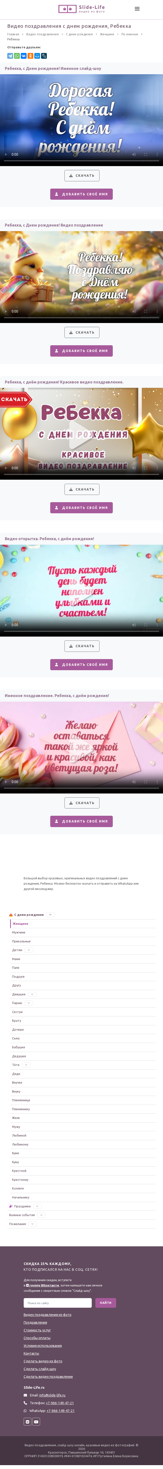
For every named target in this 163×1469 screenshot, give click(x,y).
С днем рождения (32, 918)
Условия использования (43, 1349)
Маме (16, 962)
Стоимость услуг (37, 1334)
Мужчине (18, 936)
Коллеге (18, 1192)
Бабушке (18, 1051)
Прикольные (21, 945)
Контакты (31, 1357)
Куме (15, 1157)
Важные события (27, 1218)
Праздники (25, 1210)
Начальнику (20, 1201)
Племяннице (21, 1104)
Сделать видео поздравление (48, 1380)
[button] (50, 918)
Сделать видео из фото (43, 1365)
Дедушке (19, 1059)
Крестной (19, 1174)
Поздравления (35, 1326)
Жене (16, 1121)
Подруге (18, 980)
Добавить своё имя (80, 195)
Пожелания (23, 1227)
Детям (22, 953)
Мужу (16, 1130)
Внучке (17, 1086)
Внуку (16, 1095)
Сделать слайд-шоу (40, 1373)
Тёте (21, 1068)
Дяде (16, 1077)
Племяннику (21, 1112)
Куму (15, 1166)
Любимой (19, 1139)
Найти (106, 1306)
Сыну (16, 1042)
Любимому (20, 1148)
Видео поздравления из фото (47, 1319)
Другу (16, 989)
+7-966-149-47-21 (61, 1415)
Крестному (20, 1183)
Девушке (24, 997)
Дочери (18, 1033)
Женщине (20, 927)
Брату (16, 1024)
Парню (22, 1006)
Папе (15, 971)
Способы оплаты (37, 1342)
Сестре (17, 1015)
